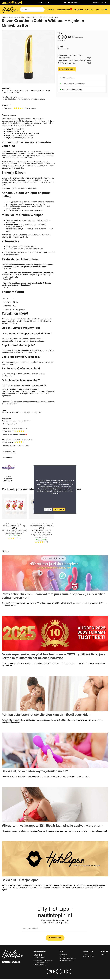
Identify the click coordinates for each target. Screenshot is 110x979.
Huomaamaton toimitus (66, 960)
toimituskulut (79, 37)
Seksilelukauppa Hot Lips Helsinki (71, 60)
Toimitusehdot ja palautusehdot (43, 960)
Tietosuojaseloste (88, 956)
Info (97, 10)
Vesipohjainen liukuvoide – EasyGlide (21, 246)
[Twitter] (69, 971)
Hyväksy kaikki (59, 509)
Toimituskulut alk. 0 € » (43, 2)
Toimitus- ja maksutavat (41, 962)
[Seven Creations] (8, 472)
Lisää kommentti (9, 452)
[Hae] (32, 9)
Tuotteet (50, 10)
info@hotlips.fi (38, 955)
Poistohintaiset (63, 10)
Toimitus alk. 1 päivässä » (100, 2)
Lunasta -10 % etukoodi (12, 2)
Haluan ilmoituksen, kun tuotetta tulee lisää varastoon (23, 99)
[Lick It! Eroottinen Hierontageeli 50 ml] (14, 519)
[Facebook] (50, 971)
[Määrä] (62, 49)
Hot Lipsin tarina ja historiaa (67, 958)
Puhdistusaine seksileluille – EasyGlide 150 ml (24, 249)
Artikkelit (89, 10)
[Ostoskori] (102, 9)
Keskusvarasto (64, 58)
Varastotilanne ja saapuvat (12, 97)
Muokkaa (48, 509)
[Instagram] (56, 971)
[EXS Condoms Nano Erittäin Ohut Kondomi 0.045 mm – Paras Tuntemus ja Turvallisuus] (41, 519)
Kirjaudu (85, 954)
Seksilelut (15, 17)
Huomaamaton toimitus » (71, 2)
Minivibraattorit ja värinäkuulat (45, 17)
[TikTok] (62, 971)
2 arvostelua (30, 108)
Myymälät (78, 10)
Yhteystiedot (63, 954)
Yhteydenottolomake (40, 965)
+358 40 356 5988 (39, 957)
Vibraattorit (26, 17)
